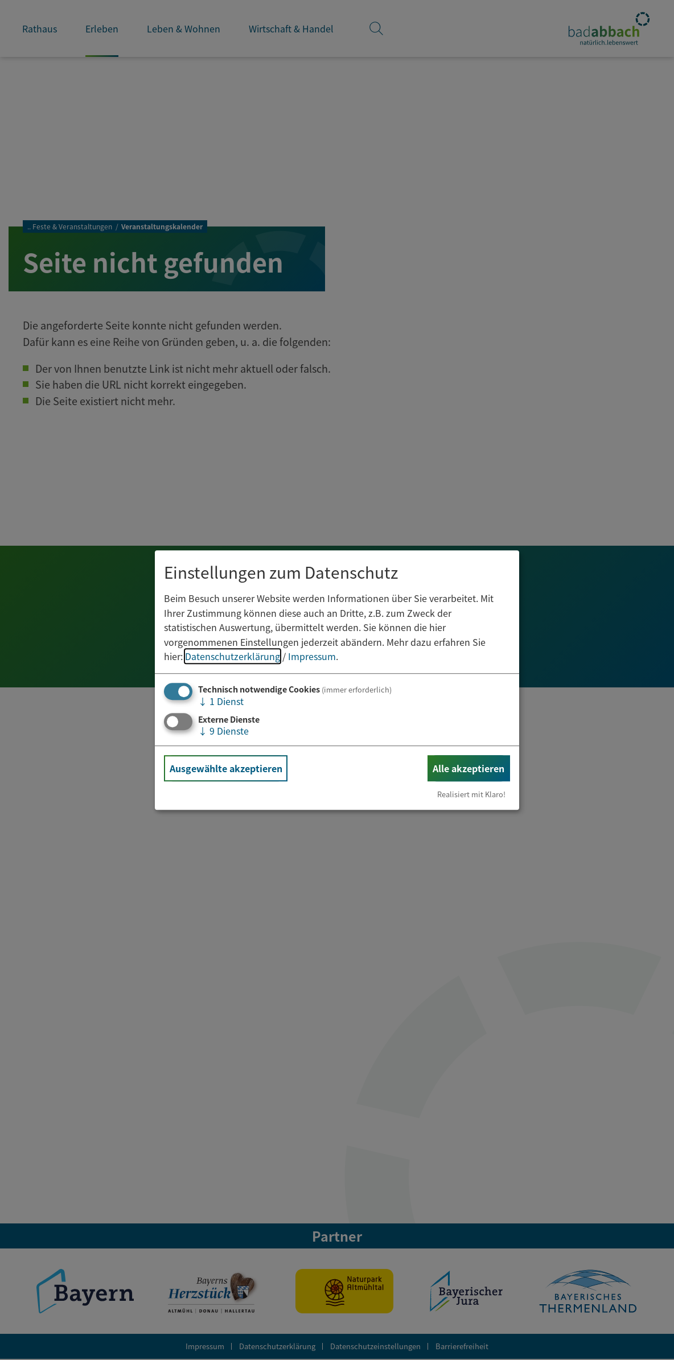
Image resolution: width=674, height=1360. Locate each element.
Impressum (312, 656)
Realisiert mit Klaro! (471, 794)
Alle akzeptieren (468, 768)
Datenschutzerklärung (232, 656)
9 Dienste (223, 730)
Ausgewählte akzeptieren (226, 768)
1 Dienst (221, 701)
